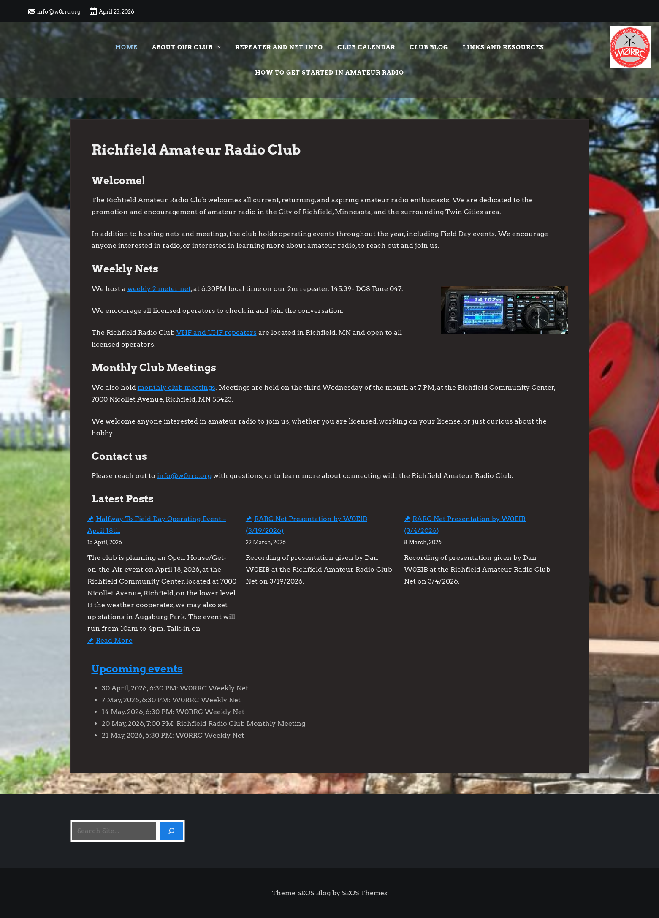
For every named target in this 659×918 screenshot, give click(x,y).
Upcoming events (137, 669)
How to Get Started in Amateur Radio (329, 72)
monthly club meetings (176, 387)
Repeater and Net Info (279, 47)
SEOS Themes (365, 893)
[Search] (171, 831)
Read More (114, 640)
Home (126, 47)
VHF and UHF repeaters (216, 333)
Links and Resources (503, 47)
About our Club (186, 48)
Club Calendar (366, 47)
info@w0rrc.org (54, 11)
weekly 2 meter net (159, 289)
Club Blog (429, 47)
